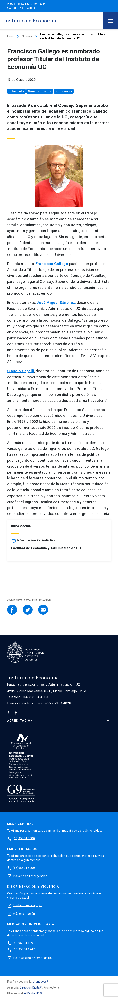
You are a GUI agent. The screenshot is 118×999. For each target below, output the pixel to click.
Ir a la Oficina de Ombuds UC (32, 957)
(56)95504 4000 (24, 838)
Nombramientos (40, 91)
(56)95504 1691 (24, 943)
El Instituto (16, 91)
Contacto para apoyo (27, 905)
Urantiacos (40, 981)
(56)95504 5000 (24, 867)
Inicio (10, 36)
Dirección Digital (30, 987)
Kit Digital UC (32, 993)
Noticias (27, 36)
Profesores (63, 91)
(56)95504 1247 (24, 949)
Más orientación (24, 913)
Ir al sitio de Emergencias (30, 876)
